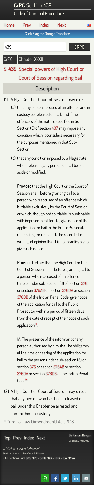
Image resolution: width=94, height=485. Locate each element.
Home (9, 25)
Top (7, 437)
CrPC (43, 458)
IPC (35, 458)
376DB (22, 297)
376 (84, 283)
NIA (50, 458)
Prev (27, 25)
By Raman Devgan (80, 435)
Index (44, 25)
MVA (72, 458)
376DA (67, 290)
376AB (39, 290)
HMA (57, 458)
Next (61, 25)
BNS (28, 458)
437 (55, 128)
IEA (65, 458)
